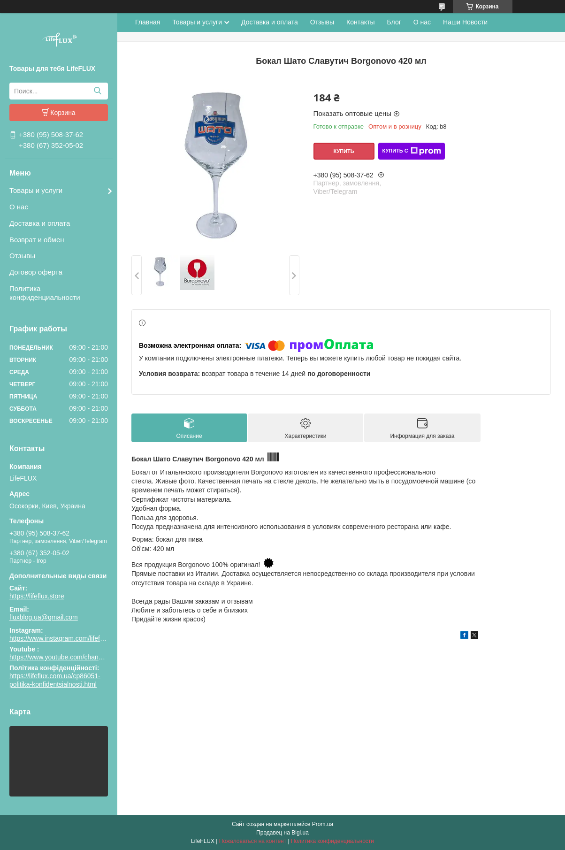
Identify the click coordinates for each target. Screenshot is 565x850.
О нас (18, 207)
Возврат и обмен (36, 240)
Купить (343, 151)
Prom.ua (322, 824)
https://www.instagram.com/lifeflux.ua (63, 638)
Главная (147, 22)
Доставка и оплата (39, 223)
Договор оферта (35, 272)
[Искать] (97, 91)
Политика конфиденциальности (44, 292)
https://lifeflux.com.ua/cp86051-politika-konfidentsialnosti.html (54, 680)
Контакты (360, 22)
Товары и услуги (35, 190)
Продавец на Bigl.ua (282, 832)
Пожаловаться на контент (252, 841)
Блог (394, 22)
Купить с (411, 151)
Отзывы (22, 256)
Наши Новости (465, 22)
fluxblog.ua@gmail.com (43, 617)
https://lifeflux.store (36, 596)
